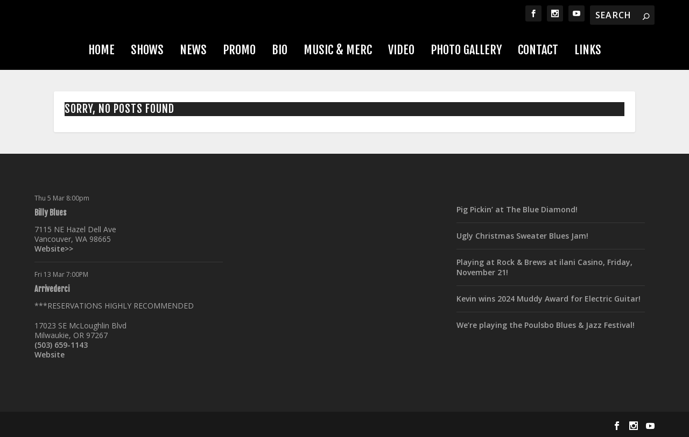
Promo (239, 49)
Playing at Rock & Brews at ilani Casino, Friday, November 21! (544, 267)
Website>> (53, 248)
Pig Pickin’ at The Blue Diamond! (517, 209)
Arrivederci (51, 288)
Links (587, 49)
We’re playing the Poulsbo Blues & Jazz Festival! (545, 325)
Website (49, 354)
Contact (538, 49)
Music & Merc (338, 49)
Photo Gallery (466, 49)
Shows (147, 49)
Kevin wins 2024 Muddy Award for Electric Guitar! (548, 298)
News (193, 49)
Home (101, 49)
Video (401, 49)
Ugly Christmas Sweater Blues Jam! (522, 236)
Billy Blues (50, 212)
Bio (279, 49)
